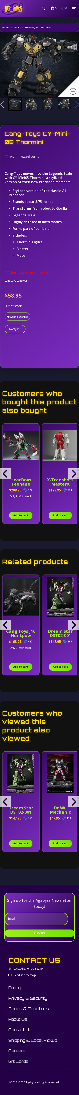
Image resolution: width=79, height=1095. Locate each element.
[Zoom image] (74, 92)
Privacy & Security (27, 998)
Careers (16, 1051)
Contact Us (19, 1030)
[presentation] (5, 473)
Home (5, 27)
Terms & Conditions (28, 1009)
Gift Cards (18, 1061)
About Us (17, 1019)
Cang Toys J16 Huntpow (20, 633)
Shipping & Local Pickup (32, 1040)
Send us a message (25, 975)
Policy (14, 988)
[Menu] (74, 8)
